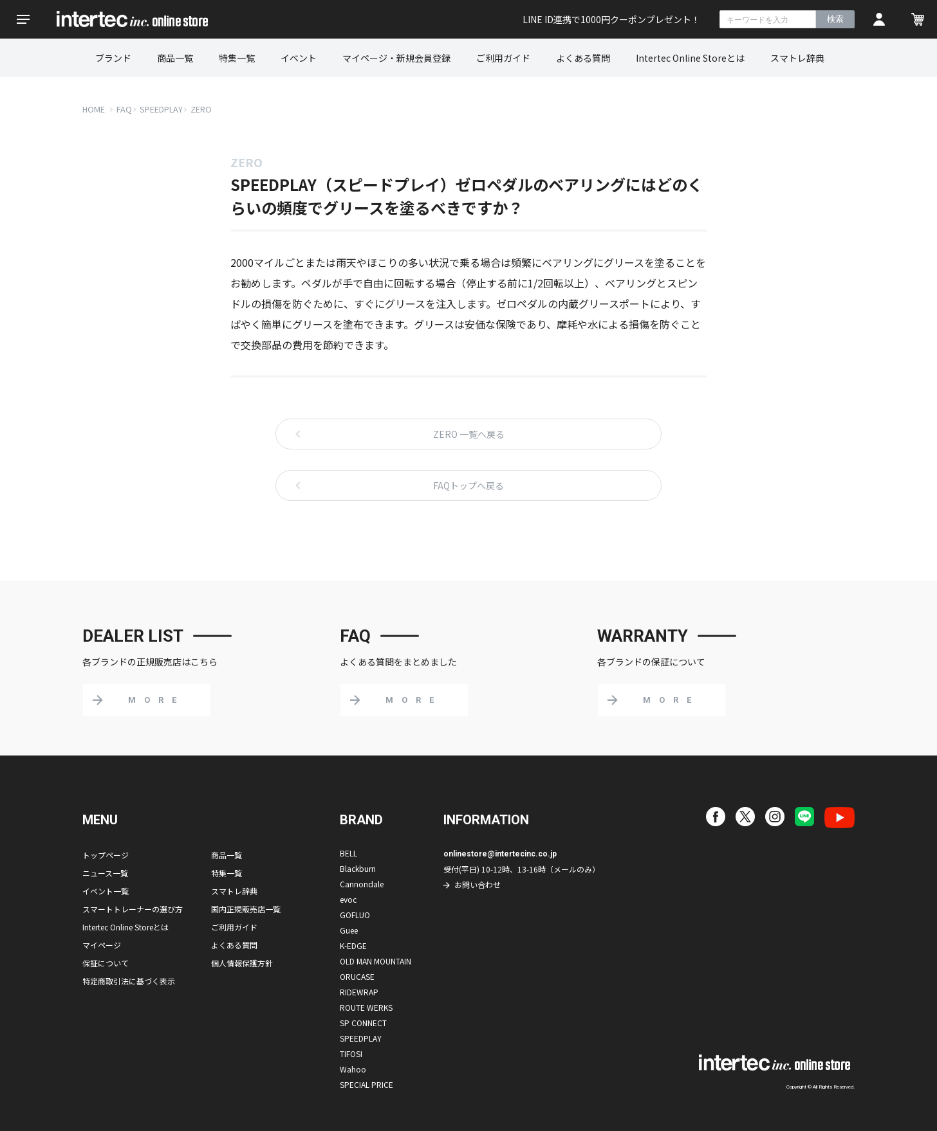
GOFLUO (355, 914)
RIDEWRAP (359, 991)
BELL (348, 852)
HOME (93, 109)
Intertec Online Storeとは (690, 57)
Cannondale (362, 883)
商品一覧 (175, 57)
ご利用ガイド (503, 57)
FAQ (124, 109)
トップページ (105, 854)
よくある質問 (583, 57)
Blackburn (358, 868)
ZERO (201, 109)
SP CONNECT (363, 1022)
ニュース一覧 (105, 872)
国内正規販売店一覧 (246, 908)
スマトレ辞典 (797, 57)
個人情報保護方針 (242, 962)
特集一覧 (237, 57)
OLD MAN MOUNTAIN (375, 960)
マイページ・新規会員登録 (396, 57)
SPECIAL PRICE (366, 1084)
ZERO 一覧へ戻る (469, 434)
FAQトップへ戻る (468, 485)
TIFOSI (351, 1053)
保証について (105, 962)
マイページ (101, 944)
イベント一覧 (105, 890)
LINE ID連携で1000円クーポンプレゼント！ (611, 19)
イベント (299, 57)
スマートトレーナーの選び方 (132, 908)
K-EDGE (353, 945)
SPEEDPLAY (161, 109)
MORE (156, 700)
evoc (348, 899)
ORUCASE (357, 976)
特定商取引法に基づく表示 (128, 980)
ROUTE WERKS (366, 1007)
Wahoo (353, 1068)
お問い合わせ (477, 884)
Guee (349, 930)
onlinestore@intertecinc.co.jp (500, 853)
